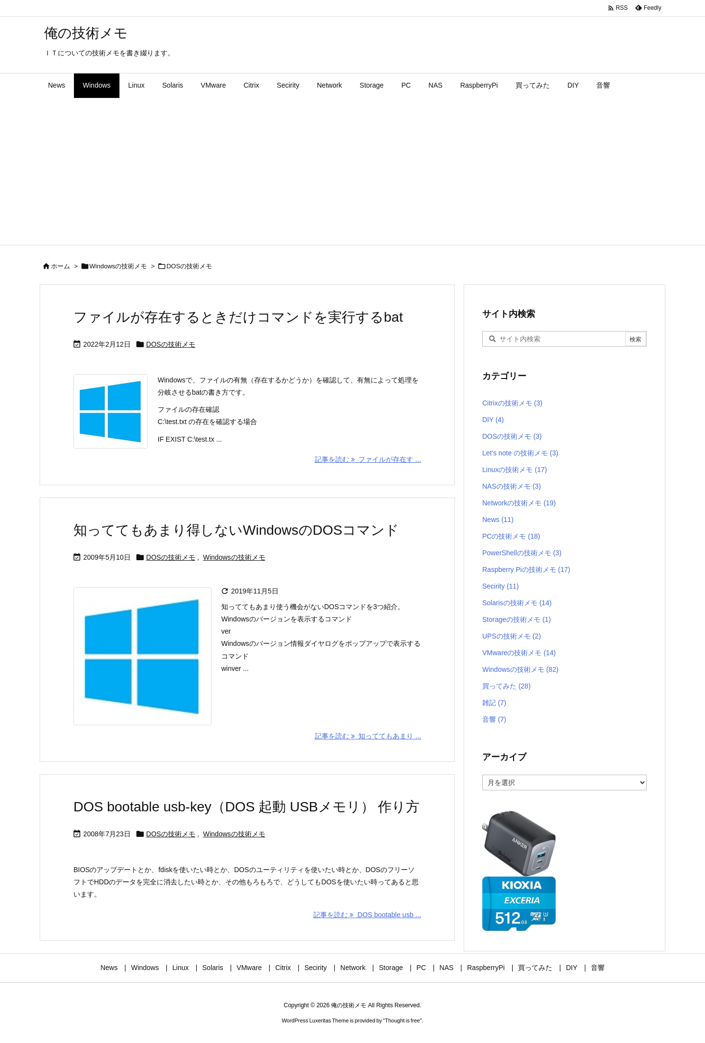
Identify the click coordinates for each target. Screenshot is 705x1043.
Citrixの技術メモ (512, 403)
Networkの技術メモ (519, 503)
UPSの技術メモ (511, 636)
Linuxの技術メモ (514, 470)
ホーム (60, 266)
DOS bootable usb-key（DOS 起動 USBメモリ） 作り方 (246, 806)
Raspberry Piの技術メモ (526, 569)
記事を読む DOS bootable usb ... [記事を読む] (367, 915)
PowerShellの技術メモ (522, 553)
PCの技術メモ (511, 536)
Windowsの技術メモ (118, 266)
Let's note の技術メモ (520, 453)
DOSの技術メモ (170, 344)
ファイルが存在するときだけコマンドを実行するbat (238, 317)
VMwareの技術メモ (519, 653)
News (498, 519)
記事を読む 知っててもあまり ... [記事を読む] (368, 736)
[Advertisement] (352, 171)
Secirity (500, 586)
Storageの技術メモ (516, 619)
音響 (494, 719)
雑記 (494, 703)
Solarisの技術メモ (517, 603)
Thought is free (402, 1020)
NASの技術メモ (511, 486)
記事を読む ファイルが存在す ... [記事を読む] (368, 459)
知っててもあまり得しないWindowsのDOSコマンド (236, 530)
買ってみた (506, 686)
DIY (493, 420)
